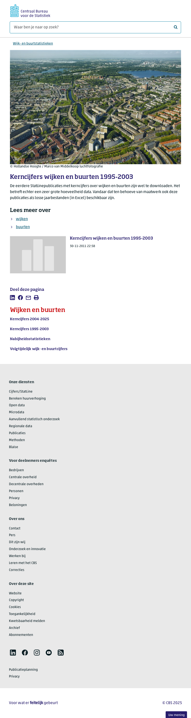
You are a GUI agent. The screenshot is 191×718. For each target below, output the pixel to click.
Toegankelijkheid (22, 614)
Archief (14, 628)
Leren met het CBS (23, 563)
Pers (12, 535)
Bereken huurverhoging (27, 398)
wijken (22, 219)
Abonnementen (21, 635)
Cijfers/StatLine (21, 391)
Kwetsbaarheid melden (27, 621)
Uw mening (176, 715)
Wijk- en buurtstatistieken (33, 43)
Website (15, 593)
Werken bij (17, 556)
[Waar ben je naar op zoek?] (95, 27)
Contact (14, 528)
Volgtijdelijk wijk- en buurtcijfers (38, 349)
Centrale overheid (23, 477)
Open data (17, 405)
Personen (16, 491)
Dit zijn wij (17, 542)
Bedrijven (16, 470)
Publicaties (17, 433)
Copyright (16, 600)
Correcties (16, 570)
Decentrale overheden (26, 484)
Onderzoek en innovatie (27, 549)
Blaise (13, 447)
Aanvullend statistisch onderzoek (34, 419)
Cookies (15, 607)
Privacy (14, 498)
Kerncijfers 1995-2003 (29, 329)
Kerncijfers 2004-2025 (29, 319)
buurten (23, 227)
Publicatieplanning (23, 669)
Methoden (17, 440)
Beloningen (18, 505)
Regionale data (20, 426)
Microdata (16, 412)
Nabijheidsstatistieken (30, 339)
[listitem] (12, 298)
